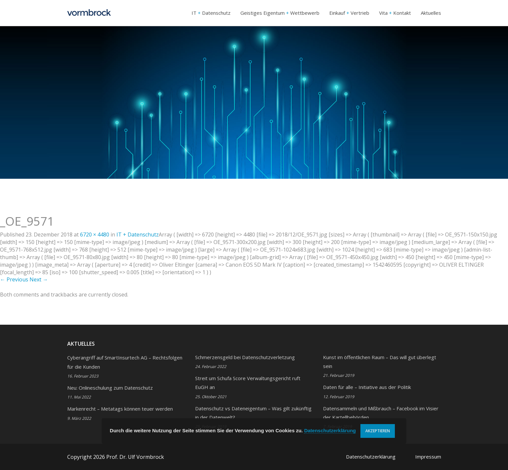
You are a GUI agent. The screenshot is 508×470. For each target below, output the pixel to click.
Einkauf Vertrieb (349, 13)
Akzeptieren (377, 431)
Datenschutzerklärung (371, 456)
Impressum (428, 456)
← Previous (14, 279)
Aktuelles (431, 13)
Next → (39, 279)
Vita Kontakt (395, 13)
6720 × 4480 (94, 234)
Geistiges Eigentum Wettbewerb (279, 13)
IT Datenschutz (211, 13)
